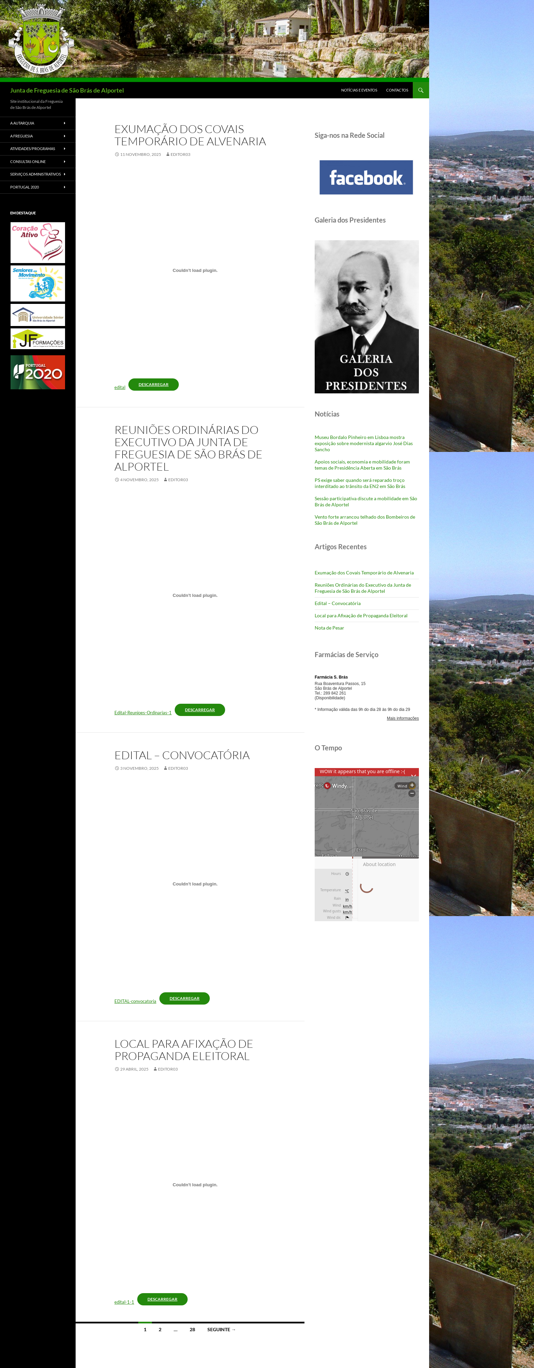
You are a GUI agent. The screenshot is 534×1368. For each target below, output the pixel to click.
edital (119, 387)
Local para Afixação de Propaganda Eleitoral (183, 1050)
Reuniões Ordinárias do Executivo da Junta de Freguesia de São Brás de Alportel (188, 448)
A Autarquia (22, 123)
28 (192, 1329)
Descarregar (154, 384)
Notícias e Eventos (359, 90)
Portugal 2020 (24, 187)
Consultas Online (28, 161)
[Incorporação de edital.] (195, 270)
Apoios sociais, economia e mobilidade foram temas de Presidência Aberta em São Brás (362, 465)
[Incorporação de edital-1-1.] (195, 1185)
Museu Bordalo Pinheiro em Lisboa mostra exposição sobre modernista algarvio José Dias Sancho (364, 443)
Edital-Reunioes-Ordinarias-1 (143, 712)
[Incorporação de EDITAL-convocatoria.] (195, 884)
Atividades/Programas (32, 148)
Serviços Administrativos (35, 174)
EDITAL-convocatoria (135, 1001)
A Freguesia (21, 136)
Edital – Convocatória (182, 755)
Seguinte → (221, 1329)
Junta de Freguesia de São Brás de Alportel (67, 90)
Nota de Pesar (329, 628)
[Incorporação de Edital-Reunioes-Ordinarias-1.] (195, 595)
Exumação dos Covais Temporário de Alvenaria (190, 135)
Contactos (397, 90)
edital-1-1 (124, 1302)
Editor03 (180, 154)
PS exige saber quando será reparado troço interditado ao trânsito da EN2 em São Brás (360, 483)
